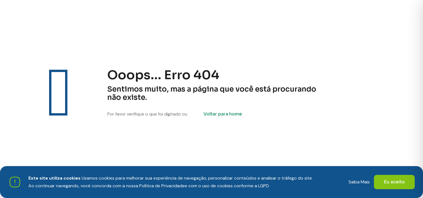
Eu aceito (394, 182)
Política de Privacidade (162, 186)
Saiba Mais (359, 182)
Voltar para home (223, 114)
